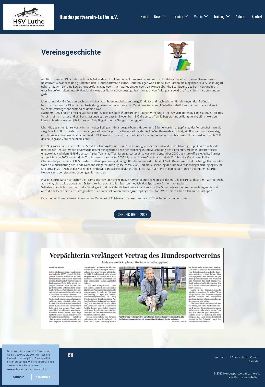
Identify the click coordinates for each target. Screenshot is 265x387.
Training (222, 16)
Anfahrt (241, 16)
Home (144, 16)
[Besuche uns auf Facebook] (70, 355)
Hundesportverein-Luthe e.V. (88, 16)
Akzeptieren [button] (43, 376)
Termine (180, 16)
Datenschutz (240, 357)
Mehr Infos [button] (40, 369)
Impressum (222, 357)
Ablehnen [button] (18, 376)
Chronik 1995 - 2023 (132, 214)
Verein (201, 16)
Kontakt (257, 16)
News (160, 16)
